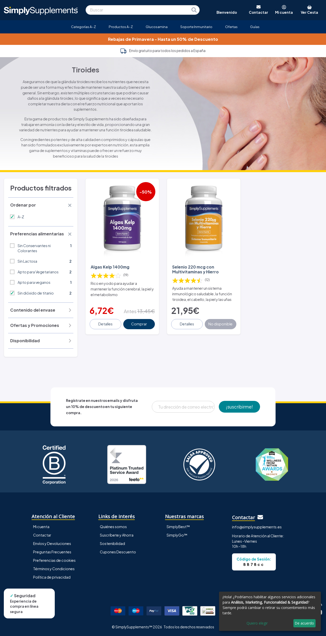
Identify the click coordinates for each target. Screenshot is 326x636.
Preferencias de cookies (54, 560)
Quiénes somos (113, 526)
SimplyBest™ (178, 526)
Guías (255, 26)
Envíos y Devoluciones (52, 543)
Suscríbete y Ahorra (116, 535)
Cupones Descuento (118, 552)
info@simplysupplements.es (257, 527)
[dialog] (270, 611)
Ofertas (231, 26)
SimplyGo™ (177, 535)
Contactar (42, 535)
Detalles (105, 324)
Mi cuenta (41, 526)
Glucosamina (157, 26)
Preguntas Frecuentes (52, 552)
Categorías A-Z (83, 26)
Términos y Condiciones (54, 568)
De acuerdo (304, 623)
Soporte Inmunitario (196, 26)
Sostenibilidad (112, 543)
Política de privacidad (52, 577)
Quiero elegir (257, 623)
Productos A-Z (121, 26)
